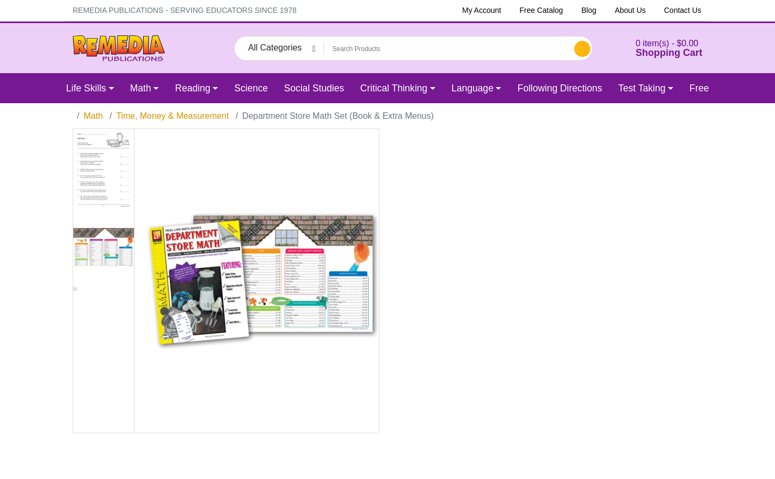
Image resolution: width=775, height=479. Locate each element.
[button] (655, 48)
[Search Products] (447, 48)
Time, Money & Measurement (172, 115)
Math (93, 115)
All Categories (275, 47)
